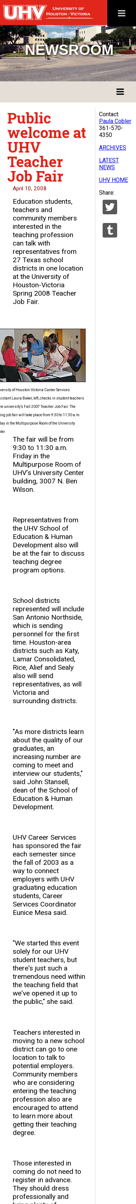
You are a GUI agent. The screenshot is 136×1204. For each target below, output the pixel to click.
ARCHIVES (112, 147)
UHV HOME (113, 180)
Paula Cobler (115, 121)
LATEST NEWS (109, 164)
